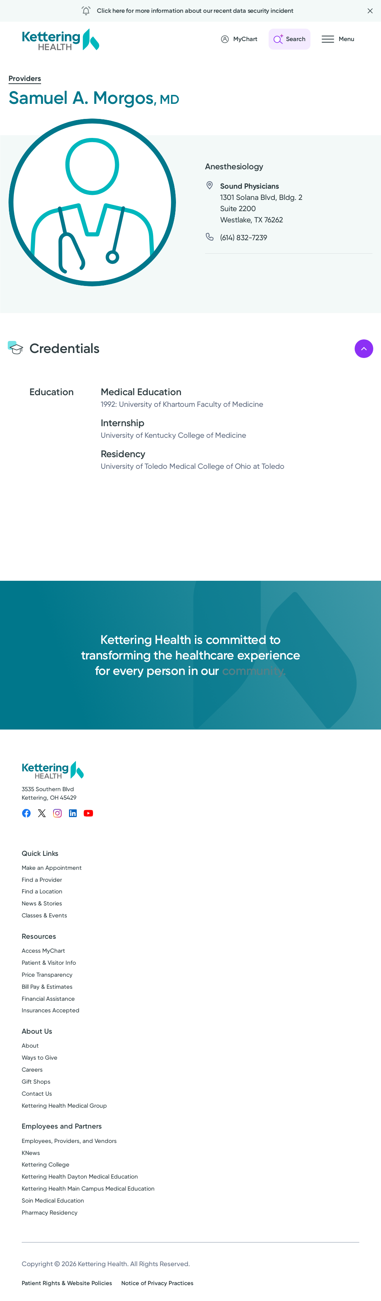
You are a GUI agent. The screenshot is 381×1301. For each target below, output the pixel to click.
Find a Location (42, 891)
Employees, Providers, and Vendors (69, 1141)
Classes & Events (44, 915)
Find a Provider (42, 879)
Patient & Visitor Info (49, 962)
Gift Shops (36, 1081)
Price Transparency (47, 974)
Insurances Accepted (50, 1010)
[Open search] (289, 39)
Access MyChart (43, 950)
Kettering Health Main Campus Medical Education (88, 1188)
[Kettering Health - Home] (60, 39)
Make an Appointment (52, 867)
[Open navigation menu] (338, 39)
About (30, 1045)
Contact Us (37, 1093)
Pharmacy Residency (50, 1212)
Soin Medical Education (53, 1200)
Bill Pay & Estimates (47, 986)
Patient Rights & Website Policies (67, 1283)
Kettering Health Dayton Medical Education (80, 1176)
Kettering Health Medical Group (64, 1105)
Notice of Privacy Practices (157, 1283)
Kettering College (45, 1164)
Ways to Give (39, 1057)
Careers (32, 1069)
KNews (31, 1153)
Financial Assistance (48, 998)
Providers (25, 78)
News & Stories (42, 903)
